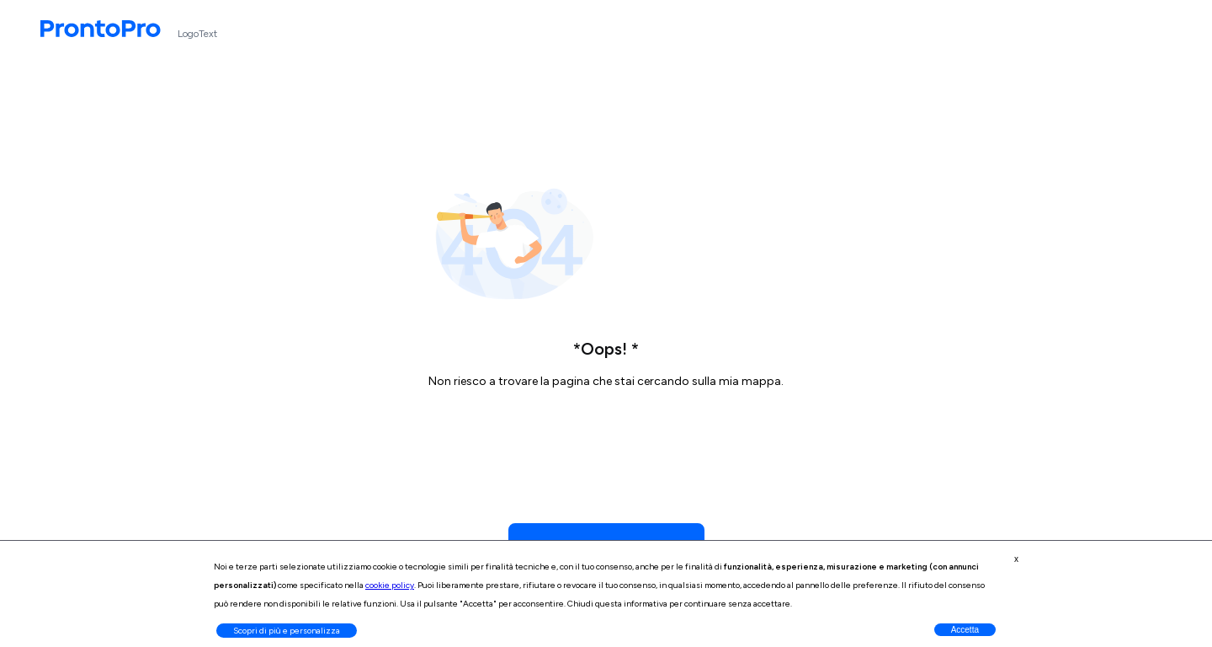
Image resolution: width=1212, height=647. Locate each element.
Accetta (965, 629)
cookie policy (389, 585)
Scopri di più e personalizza (286, 630)
